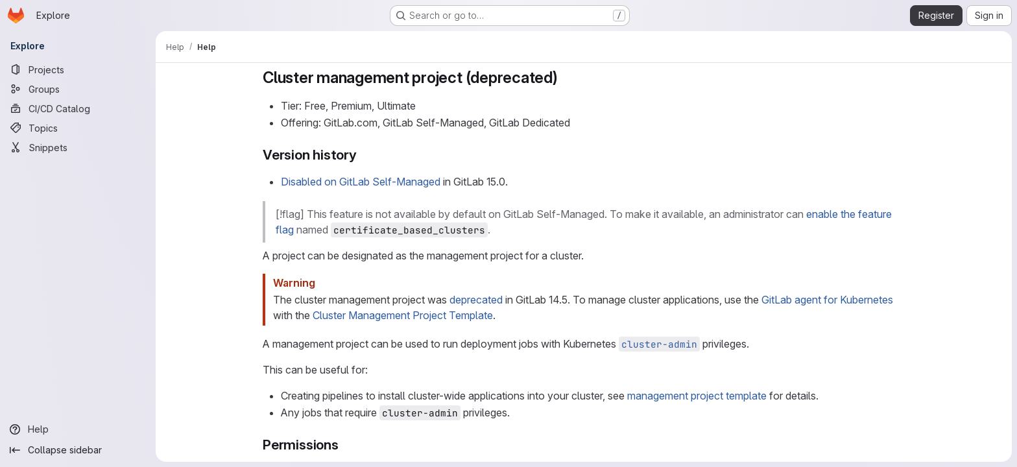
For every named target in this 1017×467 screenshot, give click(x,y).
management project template (697, 395)
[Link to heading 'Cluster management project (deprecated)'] (566, 77)
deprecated (476, 299)
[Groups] (77, 89)
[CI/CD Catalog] (77, 108)
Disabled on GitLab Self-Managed (360, 181)
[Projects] (77, 69)
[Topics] (77, 128)
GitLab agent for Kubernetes (827, 299)
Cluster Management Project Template (403, 315)
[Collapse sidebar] (77, 450)
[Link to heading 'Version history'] (364, 155)
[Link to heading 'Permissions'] (346, 445)
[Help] (77, 429)
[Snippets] (77, 147)
